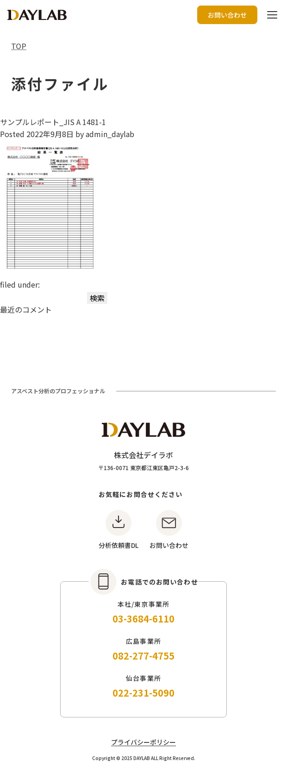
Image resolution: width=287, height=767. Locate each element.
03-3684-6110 (143, 618)
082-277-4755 (143, 655)
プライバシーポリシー (143, 742)
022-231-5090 (143, 692)
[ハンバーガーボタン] (272, 15)
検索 (97, 297)
